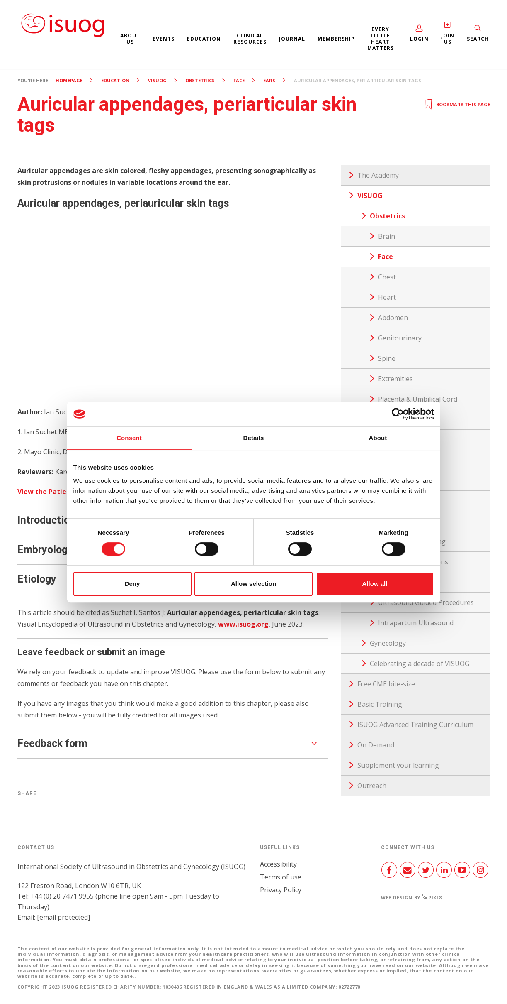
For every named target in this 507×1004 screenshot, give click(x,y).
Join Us (447, 38)
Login (419, 39)
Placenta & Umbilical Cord (417, 399)
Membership (336, 39)
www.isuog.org (243, 624)
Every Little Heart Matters (380, 38)
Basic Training (379, 704)
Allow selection (253, 583)
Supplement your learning (398, 765)
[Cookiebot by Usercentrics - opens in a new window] (397, 414)
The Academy (378, 175)
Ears (269, 80)
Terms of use (280, 877)
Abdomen (393, 317)
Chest (387, 277)
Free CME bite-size (386, 683)
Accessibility (278, 864)
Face (239, 80)
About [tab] (378, 437)
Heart (387, 297)
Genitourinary (400, 338)
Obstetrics (200, 80)
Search (478, 39)
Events (164, 39)
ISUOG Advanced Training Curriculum (415, 724)
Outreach (371, 785)
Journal (292, 39)
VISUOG (157, 80)
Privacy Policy (280, 889)
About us (130, 38)
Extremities (395, 378)
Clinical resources (250, 38)
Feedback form (52, 743)
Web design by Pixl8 (411, 897)
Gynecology (388, 643)
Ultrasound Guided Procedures (426, 602)
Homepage (69, 80)
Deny (132, 583)
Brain (386, 236)
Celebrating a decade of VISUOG (419, 663)
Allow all (375, 583)
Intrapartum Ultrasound (416, 622)
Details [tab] (253, 437)
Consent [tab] (129, 437)
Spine (386, 358)
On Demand (375, 744)
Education (204, 39)
